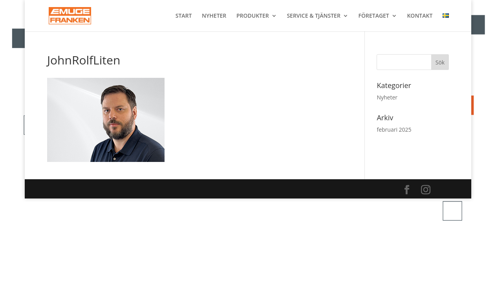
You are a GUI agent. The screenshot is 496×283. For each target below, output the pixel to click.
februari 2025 (394, 129)
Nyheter (387, 97)
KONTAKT (419, 16)
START (184, 16)
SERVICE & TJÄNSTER (313, 16)
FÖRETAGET (374, 16)
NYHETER (214, 16)
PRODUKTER (252, 16)
